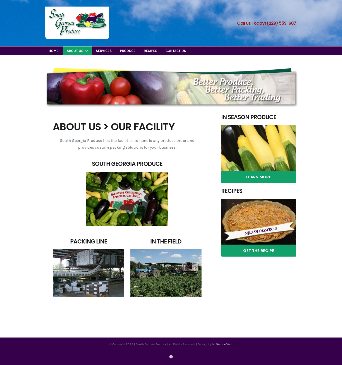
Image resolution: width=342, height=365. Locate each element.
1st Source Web (222, 344)
